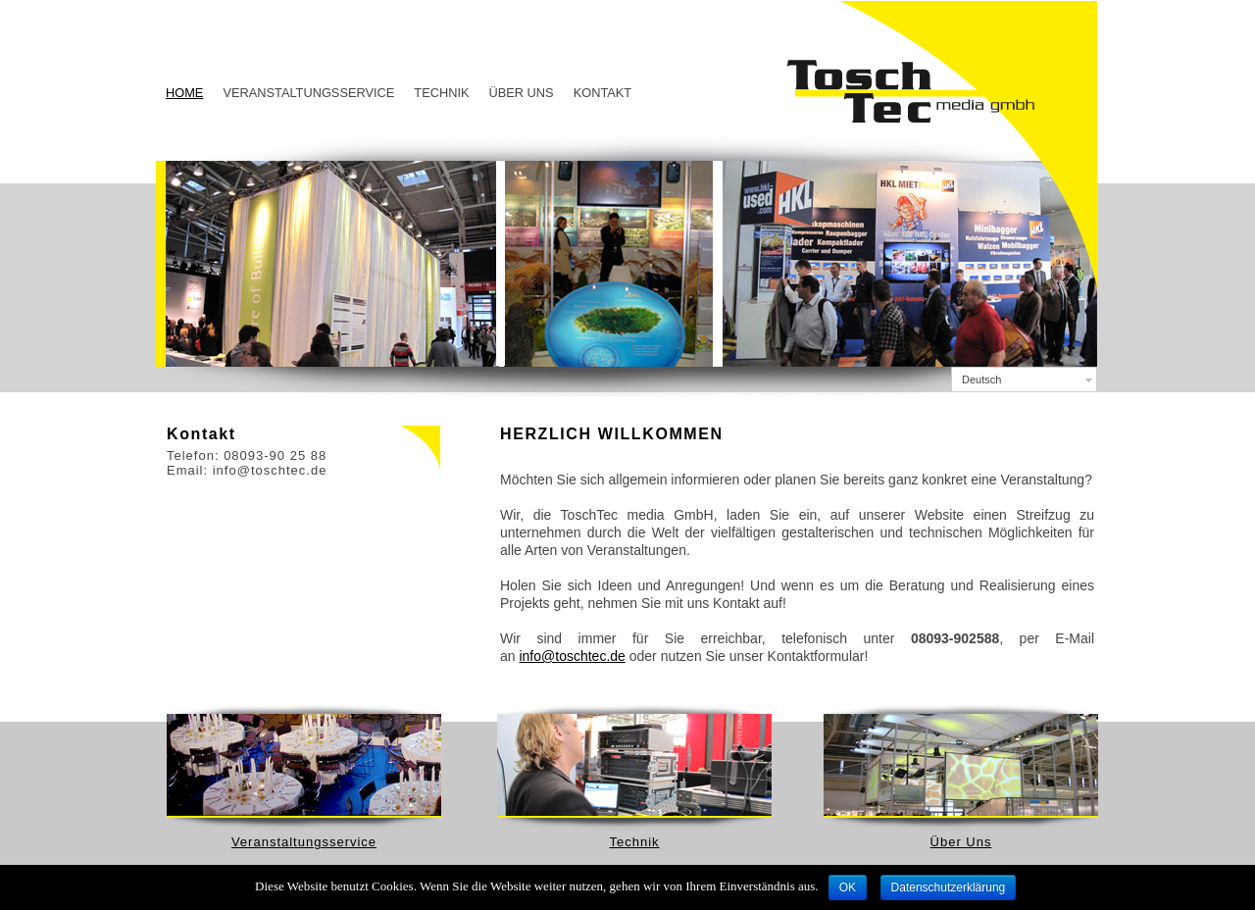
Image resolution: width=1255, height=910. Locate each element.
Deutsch (981, 379)
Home (184, 92)
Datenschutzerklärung (948, 887)
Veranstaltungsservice (308, 92)
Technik (441, 92)
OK (847, 887)
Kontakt (603, 92)
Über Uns (521, 92)
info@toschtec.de (572, 656)
